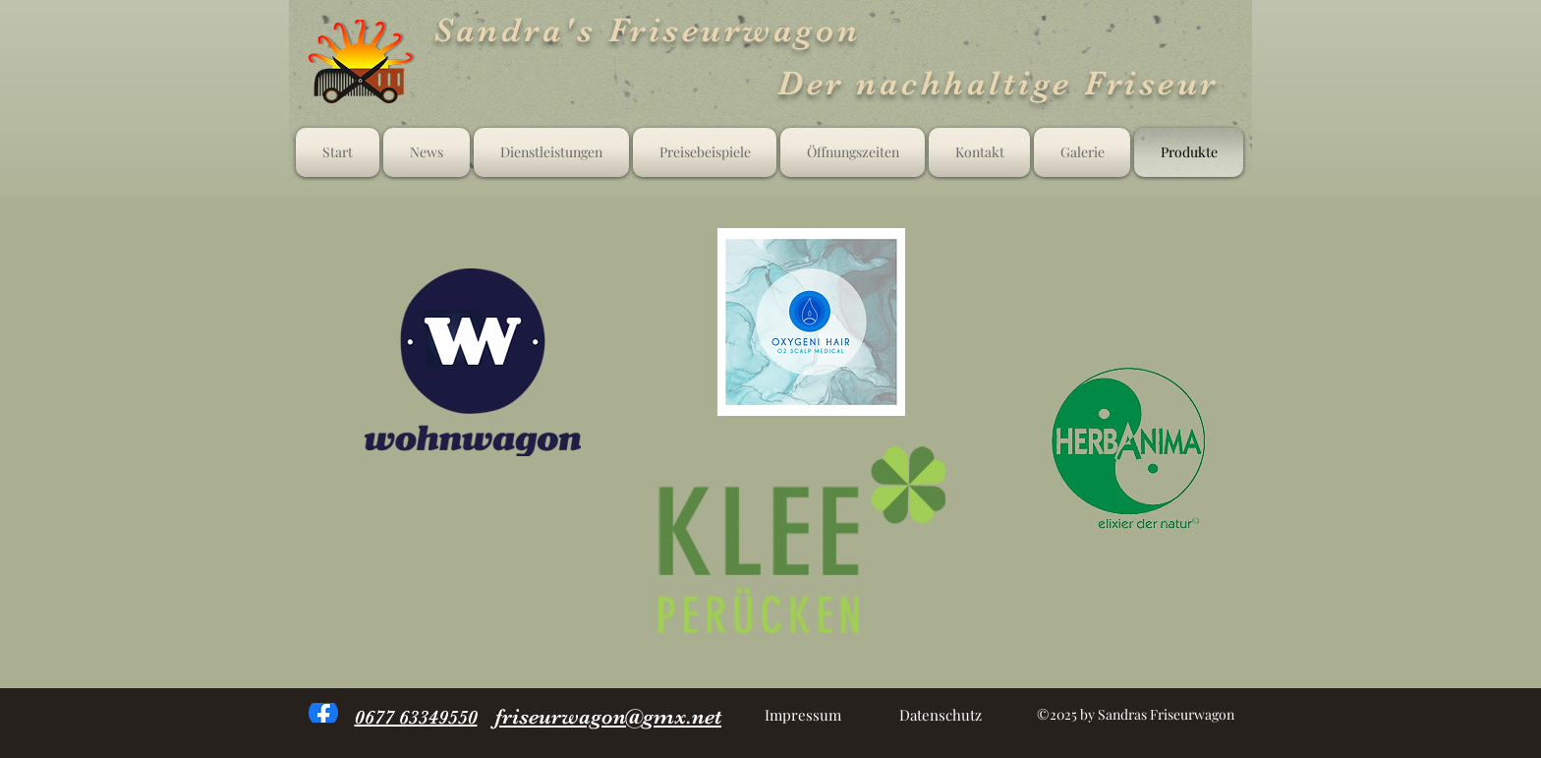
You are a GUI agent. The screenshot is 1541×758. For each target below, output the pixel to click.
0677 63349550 (416, 717)
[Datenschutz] (940, 715)
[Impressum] (802, 715)
